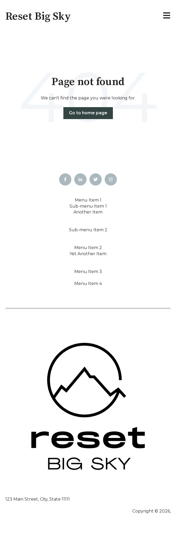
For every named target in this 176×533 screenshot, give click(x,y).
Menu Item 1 (88, 200)
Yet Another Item (88, 253)
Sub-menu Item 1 (88, 206)
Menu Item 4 (88, 283)
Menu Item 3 (88, 271)
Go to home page (88, 112)
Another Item (88, 212)
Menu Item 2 (88, 247)
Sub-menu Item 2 (88, 229)
